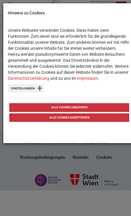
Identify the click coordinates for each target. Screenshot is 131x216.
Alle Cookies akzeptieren (69, 117)
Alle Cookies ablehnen (69, 107)
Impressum (87, 78)
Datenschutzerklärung (28, 78)
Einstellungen (23, 88)
